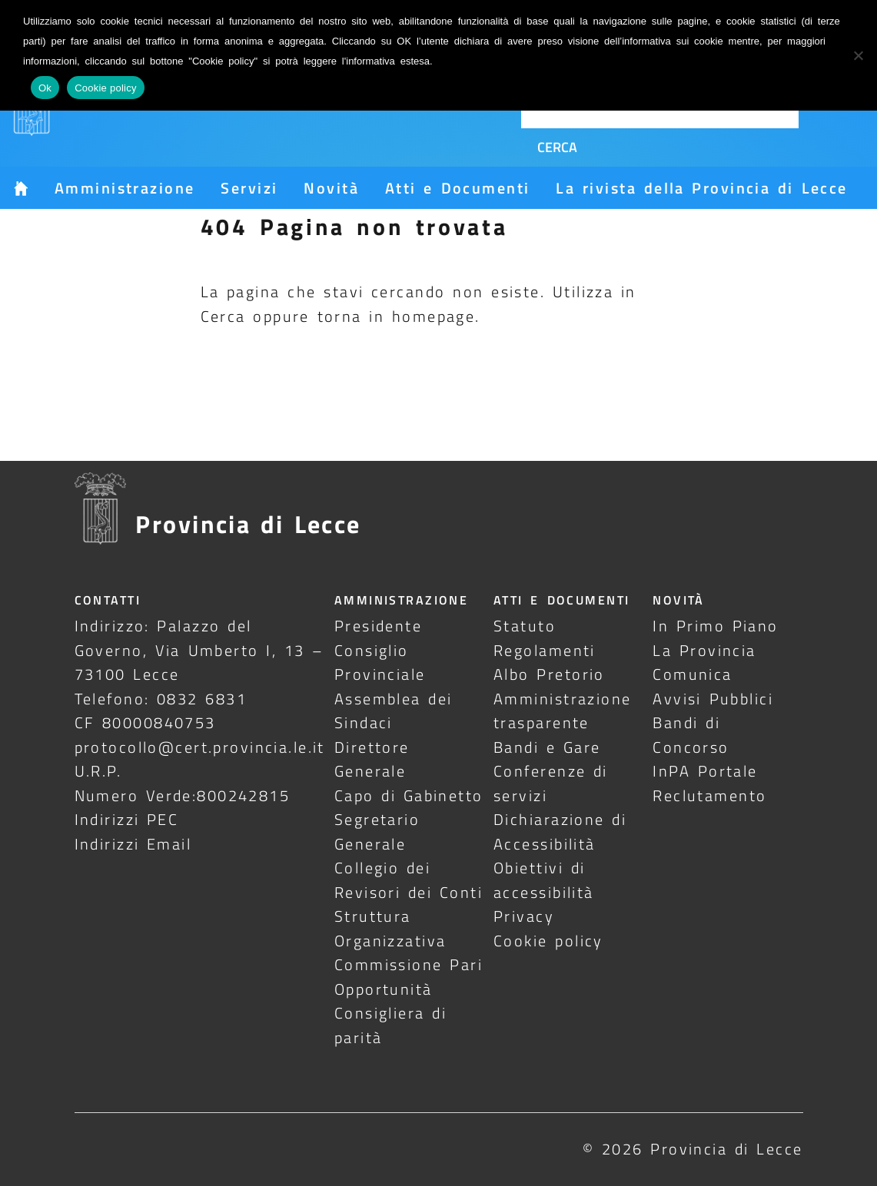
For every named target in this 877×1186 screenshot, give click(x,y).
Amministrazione (124, 188)
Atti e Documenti (457, 188)
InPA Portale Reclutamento (709, 783)
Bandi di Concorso (691, 734)
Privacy (523, 916)
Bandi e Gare (547, 747)
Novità (331, 188)
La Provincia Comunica (704, 662)
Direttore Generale (372, 759)
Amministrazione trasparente (562, 710)
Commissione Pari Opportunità (408, 976)
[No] (857, 55)
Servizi (249, 188)
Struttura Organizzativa (390, 928)
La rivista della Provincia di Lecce (701, 188)
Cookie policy (548, 940)
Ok (44, 88)
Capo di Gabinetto (408, 795)
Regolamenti (544, 650)
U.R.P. (98, 771)
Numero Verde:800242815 (183, 795)
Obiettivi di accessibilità (543, 879)
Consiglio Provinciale (380, 662)
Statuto (524, 626)
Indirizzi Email (133, 844)
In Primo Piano (716, 626)
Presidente (378, 626)
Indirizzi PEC (127, 819)
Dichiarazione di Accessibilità (559, 831)
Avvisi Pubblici (713, 699)
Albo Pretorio (549, 674)
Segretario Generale (377, 831)
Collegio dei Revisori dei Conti (408, 879)
